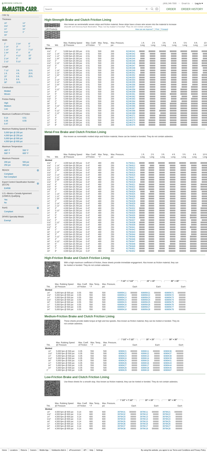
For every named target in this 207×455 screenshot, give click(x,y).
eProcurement (75, 450)
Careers (33, 450)
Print (157, 29)
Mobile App (44, 450)
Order (171, 9)
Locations (14, 450)
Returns (24, 450)
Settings (99, 450)
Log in (199, 3)
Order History (192, 9)
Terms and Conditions (181, 450)
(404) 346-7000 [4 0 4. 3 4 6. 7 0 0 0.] (170, 3)
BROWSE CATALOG (13, 3)
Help (91, 450)
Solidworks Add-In (58, 450)
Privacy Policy (200, 450)
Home (4, 450)
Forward (164, 29)
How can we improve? (144, 29)
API (85, 450)
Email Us (186, 3)
